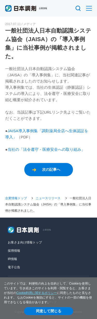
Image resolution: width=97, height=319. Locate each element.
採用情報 (14, 251)
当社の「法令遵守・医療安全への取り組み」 (46, 149)
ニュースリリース (48, 198)
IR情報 (12, 259)
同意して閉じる (48, 311)
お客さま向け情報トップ (25, 242)
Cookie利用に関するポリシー (36, 293)
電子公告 (14, 267)
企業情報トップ (16, 198)
